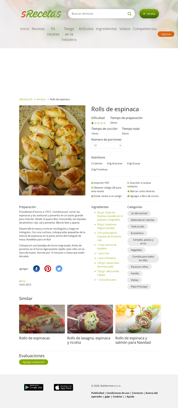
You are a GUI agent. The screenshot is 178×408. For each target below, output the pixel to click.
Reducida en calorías (142, 220)
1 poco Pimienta (106, 258)
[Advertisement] (89, 71)
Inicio (24, 28)
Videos (124, 28)
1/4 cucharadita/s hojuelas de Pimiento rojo (109, 236)
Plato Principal (139, 286)
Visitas (134, 280)
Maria (22, 281)
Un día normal (139, 213)
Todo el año (137, 226)
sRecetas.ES (25, 99)
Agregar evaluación (33, 362)
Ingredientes (106, 28)
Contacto (137, 393)
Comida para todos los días (143, 258)
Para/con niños (139, 266)
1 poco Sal (103, 253)
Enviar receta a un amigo (108, 196)
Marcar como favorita (142, 191)
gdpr (107, 396)
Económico (137, 233)
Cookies (117, 396)
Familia (135, 273)
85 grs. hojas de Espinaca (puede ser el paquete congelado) (110, 216)
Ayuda (130, 396)
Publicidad (97, 393)
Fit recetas (53, 31)
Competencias (145, 28)
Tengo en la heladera (69, 34)
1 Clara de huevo (106, 279)
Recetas (38, 28)
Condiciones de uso (117, 393)
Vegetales (136, 250)
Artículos (86, 28)
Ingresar (166, 34)
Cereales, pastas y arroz (143, 241)
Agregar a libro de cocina (144, 196)
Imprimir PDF (101, 182)
